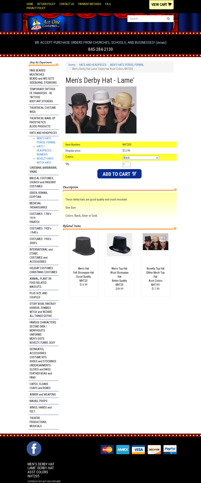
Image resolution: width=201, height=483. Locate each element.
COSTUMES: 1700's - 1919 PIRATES (41, 218)
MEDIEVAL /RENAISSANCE (38, 205)
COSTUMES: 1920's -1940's (40, 230)
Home (30, 4)
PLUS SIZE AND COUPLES (38, 295)
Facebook (34, 443)
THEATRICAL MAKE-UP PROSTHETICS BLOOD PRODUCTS (42, 122)
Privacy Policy (36, 8)
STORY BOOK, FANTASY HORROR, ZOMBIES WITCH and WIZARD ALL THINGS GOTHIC (43, 310)
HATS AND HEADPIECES (43, 132)
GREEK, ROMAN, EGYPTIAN (39, 194)
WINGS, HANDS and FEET (41, 409)
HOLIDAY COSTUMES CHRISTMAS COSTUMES (43, 270)
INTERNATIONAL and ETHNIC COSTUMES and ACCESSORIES (41, 255)
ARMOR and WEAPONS (43, 394)
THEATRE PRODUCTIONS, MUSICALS (38, 422)
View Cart (161, 4)
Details (161, 43)
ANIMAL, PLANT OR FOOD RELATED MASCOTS (41, 282)
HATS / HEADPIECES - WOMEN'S (45, 150)
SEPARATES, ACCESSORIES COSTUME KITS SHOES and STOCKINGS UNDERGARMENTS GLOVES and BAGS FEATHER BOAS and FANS (43, 363)
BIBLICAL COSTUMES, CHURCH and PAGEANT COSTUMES (43, 182)
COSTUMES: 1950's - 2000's (41, 241)
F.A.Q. (108, 4)
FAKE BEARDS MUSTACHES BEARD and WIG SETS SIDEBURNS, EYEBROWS (43, 76)
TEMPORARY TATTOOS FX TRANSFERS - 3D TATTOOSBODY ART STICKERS (42, 95)
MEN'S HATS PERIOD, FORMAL (127, 64)
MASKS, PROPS (38, 401)
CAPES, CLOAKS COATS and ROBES (40, 386)
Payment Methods (89, 4)
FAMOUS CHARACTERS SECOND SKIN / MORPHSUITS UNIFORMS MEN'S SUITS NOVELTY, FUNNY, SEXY (43, 332)
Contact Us (66, 4)
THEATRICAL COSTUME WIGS (43, 109)
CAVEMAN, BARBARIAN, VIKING (43, 169)
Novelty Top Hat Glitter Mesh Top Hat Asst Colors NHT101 (155, 276)
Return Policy (46, 4)
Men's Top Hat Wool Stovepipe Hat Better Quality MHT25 (119, 276)
